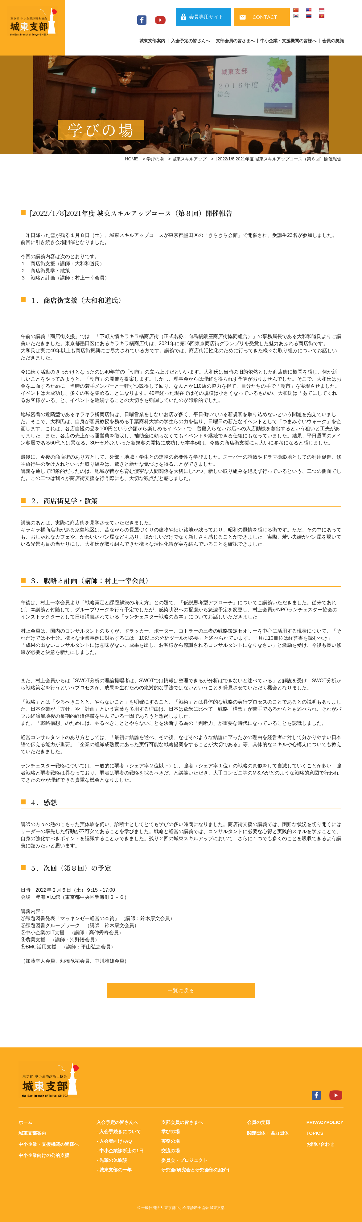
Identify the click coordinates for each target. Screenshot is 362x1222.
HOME (131, 158)
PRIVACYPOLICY (324, 1122)
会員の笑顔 (333, 41)
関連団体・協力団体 (267, 1133)
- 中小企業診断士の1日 (120, 1150)
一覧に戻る (181, 990)
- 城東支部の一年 (114, 1168)
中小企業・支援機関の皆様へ (288, 41)
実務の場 (170, 1140)
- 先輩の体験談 (112, 1159)
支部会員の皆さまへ (235, 41)
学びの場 (155, 158)
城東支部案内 (152, 41)
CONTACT (265, 17)
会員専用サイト (206, 16)
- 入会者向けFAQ (114, 1140)
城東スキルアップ (189, 158)
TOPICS (314, 1133)
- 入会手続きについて (119, 1131)
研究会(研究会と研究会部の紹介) (195, 1168)
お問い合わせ (320, 1143)
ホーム (25, 1122)
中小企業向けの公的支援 (44, 1154)
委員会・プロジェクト (184, 1159)
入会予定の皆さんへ (190, 41)
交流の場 (170, 1150)
